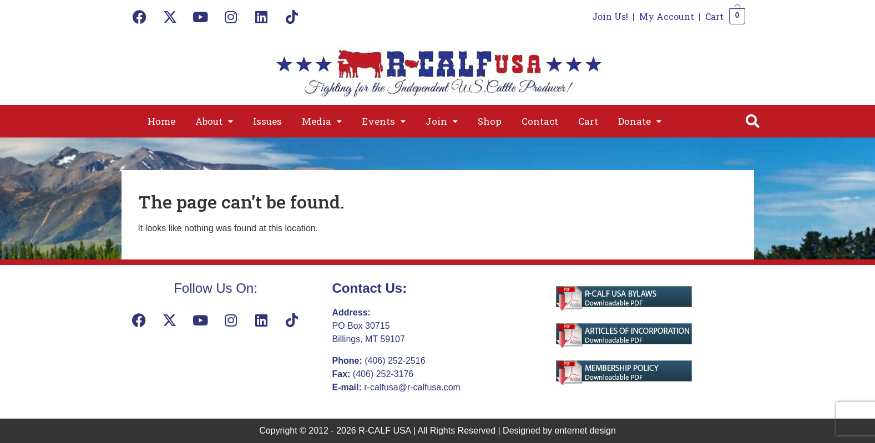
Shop (490, 121)
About (214, 121)
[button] (214, 121)
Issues (267, 121)
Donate (639, 121)
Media (322, 121)
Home (161, 121)
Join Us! (610, 16)
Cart (714, 16)
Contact (540, 121)
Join (442, 121)
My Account (666, 16)
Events (384, 121)
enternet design (585, 430)
